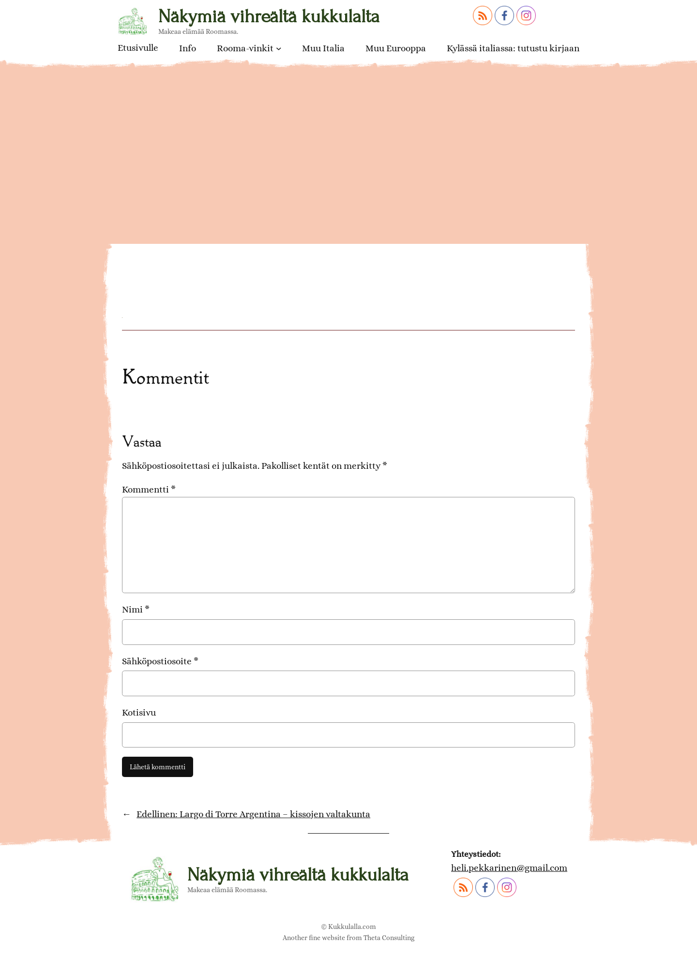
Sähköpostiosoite (160, 661)
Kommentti (149, 489)
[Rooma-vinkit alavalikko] (279, 48)
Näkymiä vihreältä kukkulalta (268, 16)
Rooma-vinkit (245, 48)
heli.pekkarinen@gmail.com (509, 868)
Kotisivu (139, 712)
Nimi (136, 609)
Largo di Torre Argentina (218, 238)
